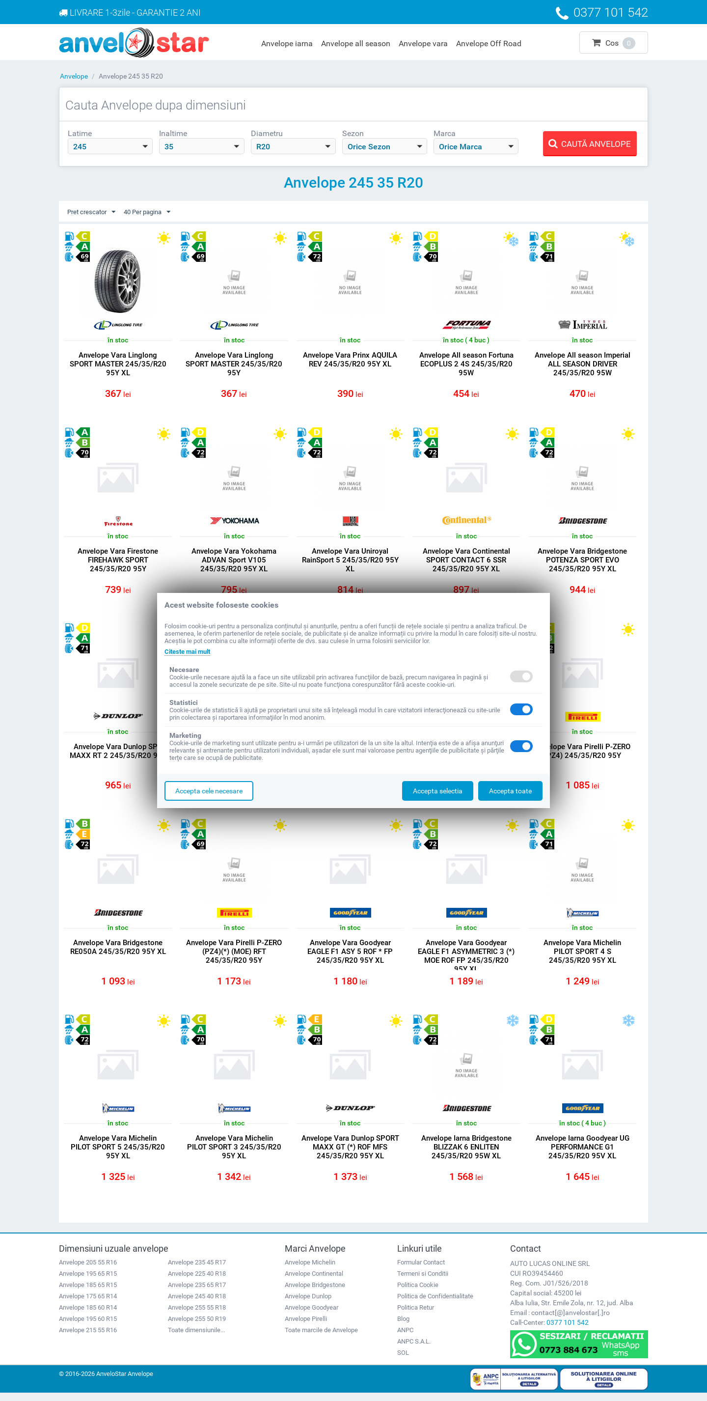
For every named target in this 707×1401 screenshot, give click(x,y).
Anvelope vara (423, 43)
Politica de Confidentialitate (435, 1304)
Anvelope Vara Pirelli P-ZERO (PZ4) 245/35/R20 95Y (582, 755)
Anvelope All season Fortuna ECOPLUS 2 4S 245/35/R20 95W (466, 364)
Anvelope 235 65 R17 (197, 1293)
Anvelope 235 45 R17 (197, 1270)
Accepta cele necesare (209, 791)
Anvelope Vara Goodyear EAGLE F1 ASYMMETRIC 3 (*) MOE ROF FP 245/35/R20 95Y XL (466, 961)
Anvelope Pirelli (306, 1327)
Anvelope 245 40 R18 (197, 1304)
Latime (80, 133)
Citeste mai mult (190, 651)
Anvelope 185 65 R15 (88, 1293)
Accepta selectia (437, 791)
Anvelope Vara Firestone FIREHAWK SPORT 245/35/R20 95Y (118, 562)
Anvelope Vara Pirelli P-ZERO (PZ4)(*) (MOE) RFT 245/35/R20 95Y (234, 957)
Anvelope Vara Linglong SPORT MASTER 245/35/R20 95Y (234, 364)
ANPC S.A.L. (414, 1349)
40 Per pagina (153, 212)
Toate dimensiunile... (196, 1338)
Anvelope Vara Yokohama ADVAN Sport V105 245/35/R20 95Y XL (233, 562)
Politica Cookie (417, 1293)
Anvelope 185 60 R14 (88, 1315)
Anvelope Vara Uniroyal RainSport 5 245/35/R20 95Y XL (350, 562)
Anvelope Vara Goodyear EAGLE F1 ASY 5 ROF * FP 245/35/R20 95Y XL (350, 957)
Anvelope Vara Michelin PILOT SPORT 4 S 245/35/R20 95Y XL (582, 957)
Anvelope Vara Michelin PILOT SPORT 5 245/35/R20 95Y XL (118, 1154)
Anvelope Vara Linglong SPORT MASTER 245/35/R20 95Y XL (118, 364)
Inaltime (173, 133)
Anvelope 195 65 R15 (88, 1282)
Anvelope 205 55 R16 (88, 1270)
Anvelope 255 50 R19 (197, 1327)
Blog (403, 1327)
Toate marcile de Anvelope (321, 1338)
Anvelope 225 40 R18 (197, 1282)
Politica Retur (415, 1315)
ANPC (405, 1338)
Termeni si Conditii (422, 1282)
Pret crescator (93, 212)
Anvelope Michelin (310, 1270)
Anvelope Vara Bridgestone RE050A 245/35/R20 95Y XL (118, 952)
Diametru (267, 133)
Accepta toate (510, 791)
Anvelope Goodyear (311, 1315)
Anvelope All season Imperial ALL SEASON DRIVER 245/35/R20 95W (582, 364)
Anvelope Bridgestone (315, 1293)
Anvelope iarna (287, 43)
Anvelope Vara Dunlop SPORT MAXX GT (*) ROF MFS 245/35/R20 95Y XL (350, 1154)
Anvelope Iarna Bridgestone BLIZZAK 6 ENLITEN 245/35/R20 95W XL (466, 1154)
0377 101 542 (567, 1331)
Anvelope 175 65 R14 (88, 1304)
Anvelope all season (355, 43)
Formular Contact (421, 1270)
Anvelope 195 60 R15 (88, 1327)
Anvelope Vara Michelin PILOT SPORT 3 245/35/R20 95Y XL (234, 1154)
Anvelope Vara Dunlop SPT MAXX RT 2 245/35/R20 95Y (118, 755)
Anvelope (74, 76)
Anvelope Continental (314, 1282)
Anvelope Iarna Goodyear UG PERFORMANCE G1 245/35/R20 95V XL (582, 1154)
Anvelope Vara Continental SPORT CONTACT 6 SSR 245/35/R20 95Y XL (466, 562)
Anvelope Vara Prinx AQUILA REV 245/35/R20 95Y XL (350, 360)
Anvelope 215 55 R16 (88, 1338)
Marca (445, 133)
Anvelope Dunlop (308, 1304)
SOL (403, 1361)
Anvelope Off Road (488, 43)
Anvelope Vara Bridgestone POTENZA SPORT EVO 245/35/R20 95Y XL (582, 562)
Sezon (353, 133)
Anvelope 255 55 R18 (197, 1315)
